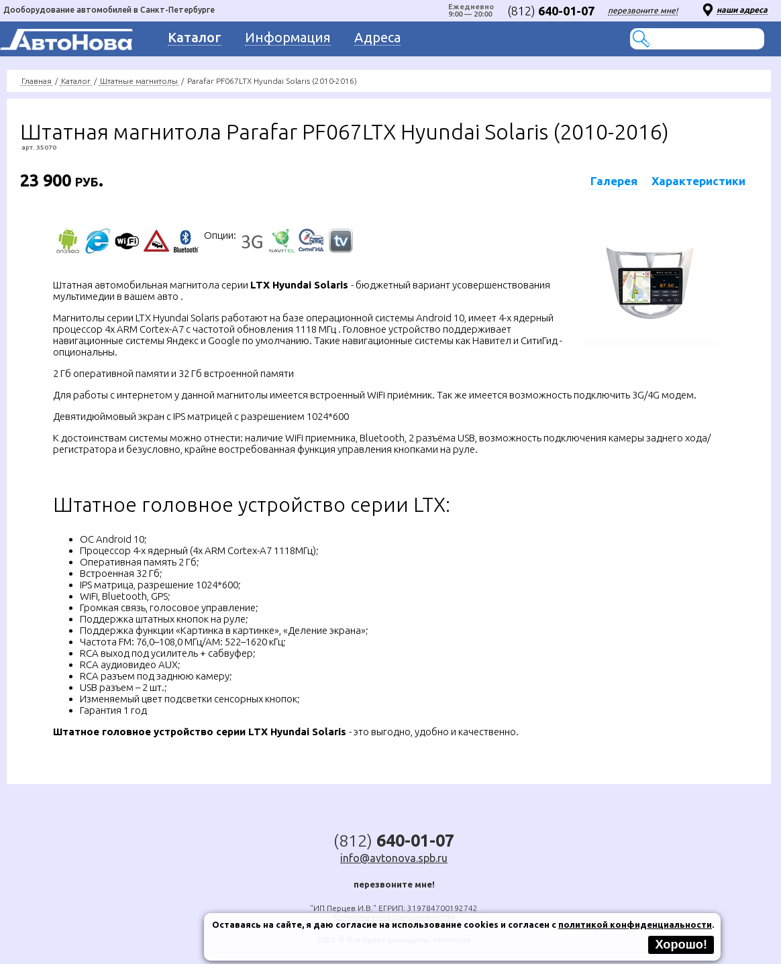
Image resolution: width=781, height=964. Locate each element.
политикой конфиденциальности (635, 924)
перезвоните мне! (643, 10)
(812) (550, 10)
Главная (36, 80)
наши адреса (742, 9)
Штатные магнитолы (139, 80)
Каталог (76, 80)
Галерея (613, 180)
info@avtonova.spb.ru (394, 858)
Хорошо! (681, 944)
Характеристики (698, 180)
